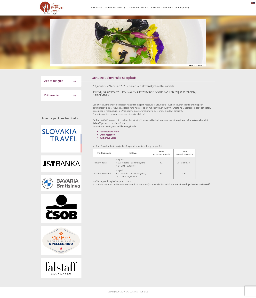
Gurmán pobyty (181, 7)
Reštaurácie (96, 7)
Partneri (167, 7)
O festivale (154, 7)
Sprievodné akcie (137, 7)
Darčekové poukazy (115, 7)
